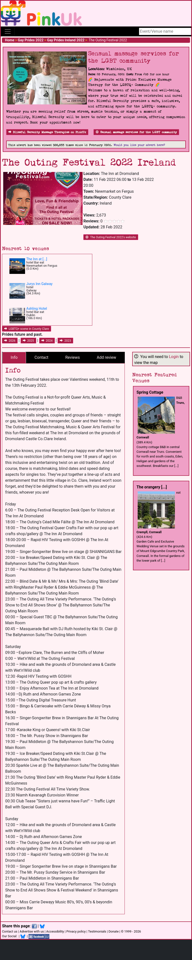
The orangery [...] (151, 487)
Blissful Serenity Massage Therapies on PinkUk (47, 132)
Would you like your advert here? (139, 145)
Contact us (9, 931)
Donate (113, 931)
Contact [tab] (41, 357)
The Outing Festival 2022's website (111, 237)
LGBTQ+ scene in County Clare (26, 329)
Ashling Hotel (36, 309)
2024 (47, 340)
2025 (28, 340)
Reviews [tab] (72, 357)
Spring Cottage (149, 392)
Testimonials (97, 931)
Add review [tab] (106, 357)
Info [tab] (14, 357)
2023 (65, 340)
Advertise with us (32, 931)
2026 (9, 340)
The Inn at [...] (36, 259)
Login (174, 356)
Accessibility (55, 931)
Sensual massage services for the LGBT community (136, 132)
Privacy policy (76, 931)
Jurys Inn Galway (39, 284)
